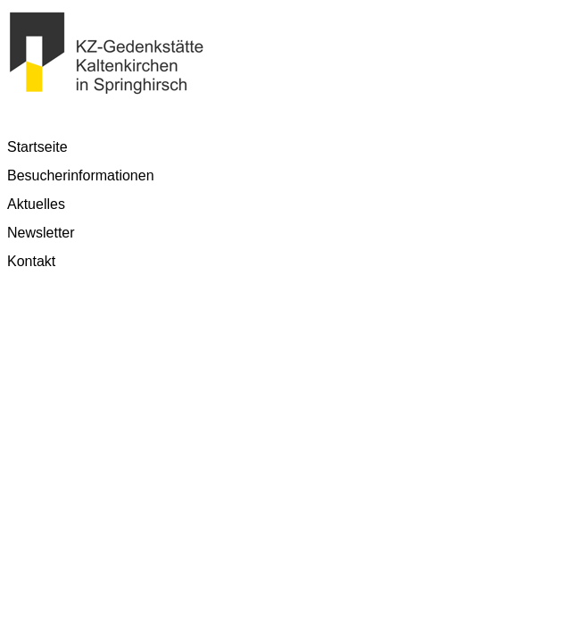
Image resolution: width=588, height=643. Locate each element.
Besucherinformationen (80, 175)
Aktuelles (36, 204)
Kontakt (31, 261)
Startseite (37, 146)
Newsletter (41, 232)
